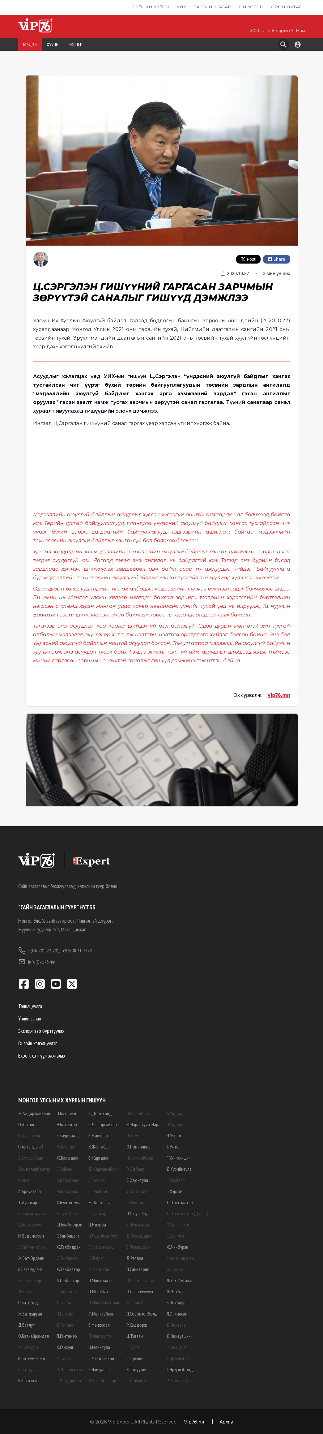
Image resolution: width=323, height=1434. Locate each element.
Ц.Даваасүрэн (69, 1369)
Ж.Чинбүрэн (177, 1247)
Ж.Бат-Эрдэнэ (31, 1258)
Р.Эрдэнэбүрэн (180, 1380)
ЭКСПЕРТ (76, 44)
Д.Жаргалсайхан (103, 1169)
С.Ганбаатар (68, 1258)
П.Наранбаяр (138, 1113)
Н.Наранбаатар (102, 1380)
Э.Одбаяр (135, 1169)
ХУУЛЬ (52, 44)
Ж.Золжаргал (100, 1202)
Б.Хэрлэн (174, 1191)
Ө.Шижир (175, 1269)
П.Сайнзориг (137, 1269)
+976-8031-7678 (77, 950)
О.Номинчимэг (139, 1147)
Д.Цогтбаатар (180, 1202)
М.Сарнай (134, 1302)
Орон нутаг (286, 7)
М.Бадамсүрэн (31, 1236)
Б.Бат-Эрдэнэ (30, 1269)
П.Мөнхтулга (99, 1336)
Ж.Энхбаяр (177, 1291)
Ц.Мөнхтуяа (99, 1347)
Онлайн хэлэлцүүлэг (37, 1043)
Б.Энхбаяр (176, 1302)
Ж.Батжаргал (30, 1314)
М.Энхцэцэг (177, 1347)
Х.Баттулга (28, 1369)
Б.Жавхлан (98, 1135)
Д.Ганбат (65, 1302)
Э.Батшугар (67, 1124)
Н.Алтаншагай (31, 1147)
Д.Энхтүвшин (179, 1336)
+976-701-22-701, (39, 950)
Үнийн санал (29, 1018)
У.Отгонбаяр (138, 1191)
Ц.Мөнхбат (98, 1291)
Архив (226, 1421)
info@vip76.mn (36, 961)
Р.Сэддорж (136, 1325)
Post (248, 259)
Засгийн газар (212, 7)
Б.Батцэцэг (27, 1380)
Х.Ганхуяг (65, 1347)
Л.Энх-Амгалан (180, 1280)
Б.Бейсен (64, 1169)
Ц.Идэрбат (98, 1224)
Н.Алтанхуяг (29, 1135)
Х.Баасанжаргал (32, 1213)
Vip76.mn (279, 695)
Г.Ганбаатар (68, 1291)
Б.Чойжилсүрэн (180, 1258)
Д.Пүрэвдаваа (139, 1236)
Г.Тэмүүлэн (136, 1380)
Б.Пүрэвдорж (138, 1247)
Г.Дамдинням (69, 1380)
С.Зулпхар (97, 1213)
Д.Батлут (26, 1325)
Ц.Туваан (134, 1336)
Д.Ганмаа (65, 1325)
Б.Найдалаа (99, 1369)
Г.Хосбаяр (176, 1180)
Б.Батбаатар (29, 1280)
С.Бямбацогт (68, 1236)
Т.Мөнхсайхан (101, 1314)
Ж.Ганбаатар (68, 1269)
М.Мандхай (98, 1269)
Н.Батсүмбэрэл (31, 1358)
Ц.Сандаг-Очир (140, 1280)
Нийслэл (251, 7)
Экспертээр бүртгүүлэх (41, 1030)
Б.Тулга (132, 1347)
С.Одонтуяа (137, 1180)
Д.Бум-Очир (67, 1213)
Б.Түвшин (134, 1358)
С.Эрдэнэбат (178, 1358)
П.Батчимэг (67, 1113)
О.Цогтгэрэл (178, 1224)
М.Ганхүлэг (66, 1358)
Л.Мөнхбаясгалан (104, 1302)
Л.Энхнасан (177, 1314)
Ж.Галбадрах (69, 1247)
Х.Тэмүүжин (136, 1369)
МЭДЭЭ (30, 44)
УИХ (181, 7)
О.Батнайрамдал (33, 1336)
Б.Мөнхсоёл (99, 1325)
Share (276, 259)
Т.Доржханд (100, 1113)
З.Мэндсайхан (101, 1358)
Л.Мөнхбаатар (101, 1280)
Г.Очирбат (135, 1202)
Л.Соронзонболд (142, 1314)
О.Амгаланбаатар (34, 1169)
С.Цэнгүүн (175, 1236)
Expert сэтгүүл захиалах (41, 1055)
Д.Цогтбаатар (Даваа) (187, 1213)
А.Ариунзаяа (29, 1191)
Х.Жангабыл (99, 1147)
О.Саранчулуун (139, 1291)
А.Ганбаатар (68, 1280)
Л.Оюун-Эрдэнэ (140, 1213)
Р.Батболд (28, 1302)
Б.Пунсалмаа (137, 1224)
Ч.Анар (24, 1180)
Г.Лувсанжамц (100, 1247)
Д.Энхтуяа (176, 1325)
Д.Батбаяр (28, 1291)
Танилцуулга (30, 1006)
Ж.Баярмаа (66, 1147)
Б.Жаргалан (98, 1158)
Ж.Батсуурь (28, 1347)
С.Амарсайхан (30, 1158)
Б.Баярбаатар (69, 1135)
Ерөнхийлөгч (150, 7)
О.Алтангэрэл (30, 1124)
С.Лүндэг (96, 1258)
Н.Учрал (174, 1135)
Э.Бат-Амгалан (31, 1247)
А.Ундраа (175, 1113)
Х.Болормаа (67, 1180)
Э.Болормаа (67, 1191)
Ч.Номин (134, 1135)
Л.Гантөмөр (67, 1336)
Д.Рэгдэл (134, 1258)
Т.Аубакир (27, 1202)
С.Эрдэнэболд (180, 1369)
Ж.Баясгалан (68, 1158)
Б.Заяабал (97, 1191)
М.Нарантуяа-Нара (143, 1124)
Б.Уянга (173, 1147)
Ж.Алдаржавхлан (34, 1113)
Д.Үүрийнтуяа (179, 1169)
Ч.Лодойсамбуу (102, 1236)
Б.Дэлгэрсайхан (102, 1124)
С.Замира (96, 1180)
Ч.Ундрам (175, 1124)
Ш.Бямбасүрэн (69, 1224)
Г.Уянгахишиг (178, 1158)
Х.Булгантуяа (68, 1202)
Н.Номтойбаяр (139, 1158)
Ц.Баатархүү (29, 1224)
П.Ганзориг (66, 1314)
